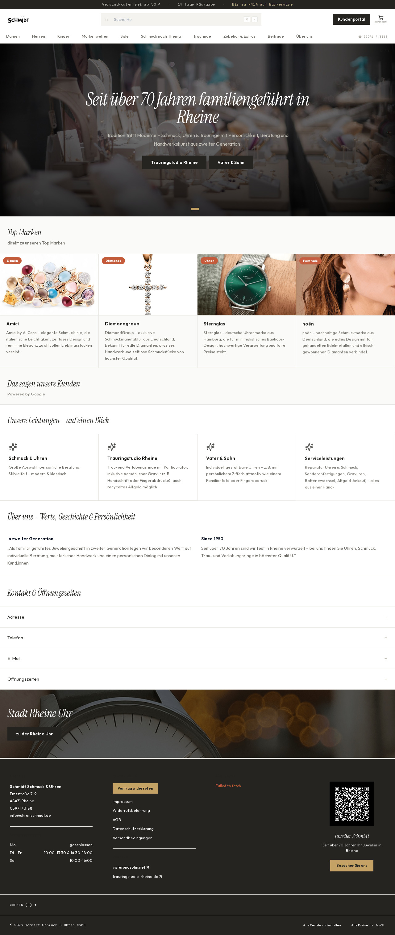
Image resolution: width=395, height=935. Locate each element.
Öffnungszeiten (197, 679)
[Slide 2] (202, 209)
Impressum (123, 801)
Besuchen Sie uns (351, 865)
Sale (125, 36)
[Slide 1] (195, 209)
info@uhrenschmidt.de (30, 815)
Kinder (63, 36)
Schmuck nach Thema (161, 36)
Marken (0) (23, 905)
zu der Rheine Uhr (34, 740)
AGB (117, 819)
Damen (13, 36)
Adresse (197, 617)
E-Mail (197, 658)
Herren (38, 36)
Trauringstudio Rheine (174, 162)
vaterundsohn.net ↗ (131, 867)
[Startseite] (18, 19)
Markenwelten (95, 36)
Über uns (304, 36)
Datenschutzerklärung (133, 828)
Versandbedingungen (132, 837)
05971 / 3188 (21, 808)
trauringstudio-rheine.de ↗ (137, 876)
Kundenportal (351, 19)
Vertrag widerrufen (135, 788)
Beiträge (276, 36)
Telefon (197, 637)
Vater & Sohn (231, 162)
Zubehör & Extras (239, 36)
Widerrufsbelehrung (131, 810)
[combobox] (181, 19)
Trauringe (202, 36)
